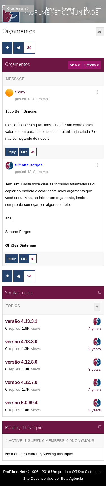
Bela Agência (72, 478)
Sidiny (20, 92)
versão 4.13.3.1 (21, 321)
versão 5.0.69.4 (21, 403)
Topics (13, 306)
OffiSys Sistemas (86, 472)
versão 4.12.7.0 (21, 382)
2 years (94, 329)
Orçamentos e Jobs (20, 8)
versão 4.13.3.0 (21, 342)
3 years (94, 369)
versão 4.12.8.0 (21, 362)
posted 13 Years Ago (32, 99)
